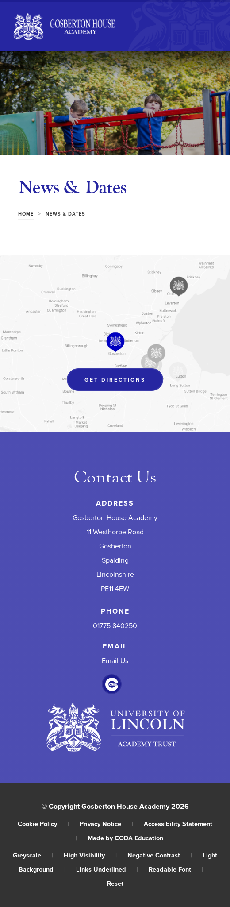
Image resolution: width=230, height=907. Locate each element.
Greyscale (33, 855)
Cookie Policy (43, 823)
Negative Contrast (159, 855)
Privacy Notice (106, 823)
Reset (115, 883)
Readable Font (176, 869)
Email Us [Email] (115, 661)
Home (26, 213)
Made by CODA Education (125, 837)
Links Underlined (107, 869)
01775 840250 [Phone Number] (115, 626)
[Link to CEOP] (112, 685)
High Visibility (90, 855)
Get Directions (115, 379)
